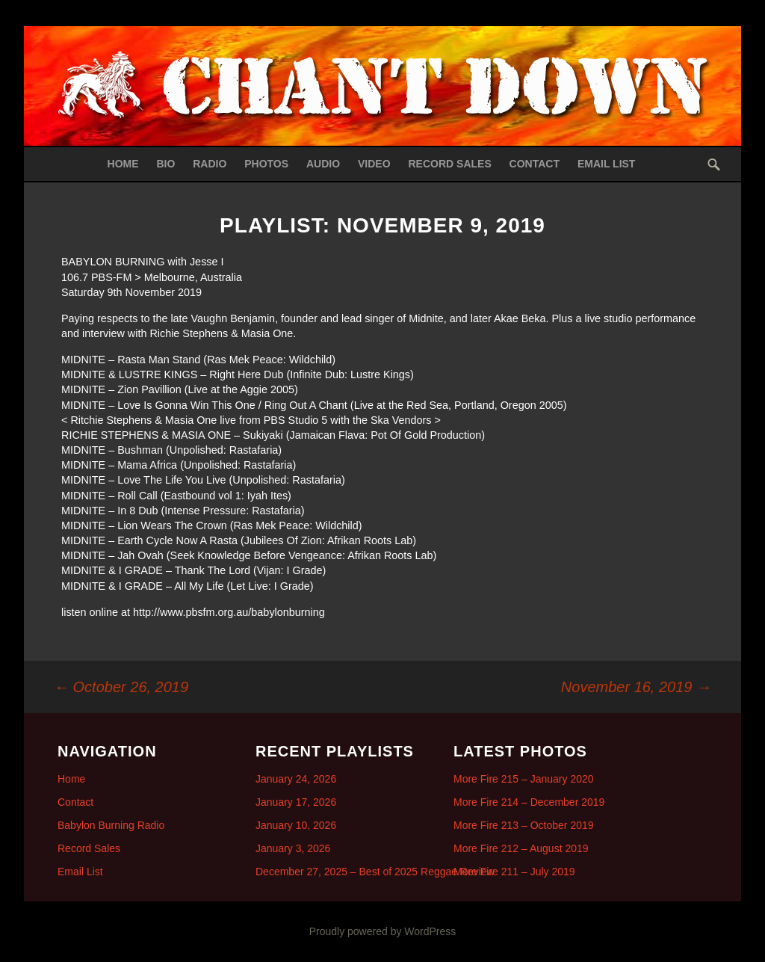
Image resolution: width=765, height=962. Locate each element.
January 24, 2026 (295, 779)
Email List (606, 164)
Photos (266, 164)
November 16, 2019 (636, 687)
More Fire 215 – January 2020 (523, 779)
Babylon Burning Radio (111, 825)
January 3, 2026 (292, 848)
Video (374, 164)
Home (123, 164)
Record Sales (449, 164)
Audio (323, 164)
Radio (209, 164)
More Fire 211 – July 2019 (514, 872)
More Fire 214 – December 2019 (528, 802)
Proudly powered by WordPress (382, 931)
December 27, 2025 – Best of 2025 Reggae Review (375, 872)
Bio (165, 164)
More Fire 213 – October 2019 (523, 825)
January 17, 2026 (295, 802)
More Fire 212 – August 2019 (521, 848)
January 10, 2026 (295, 825)
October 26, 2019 (121, 687)
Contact (535, 164)
